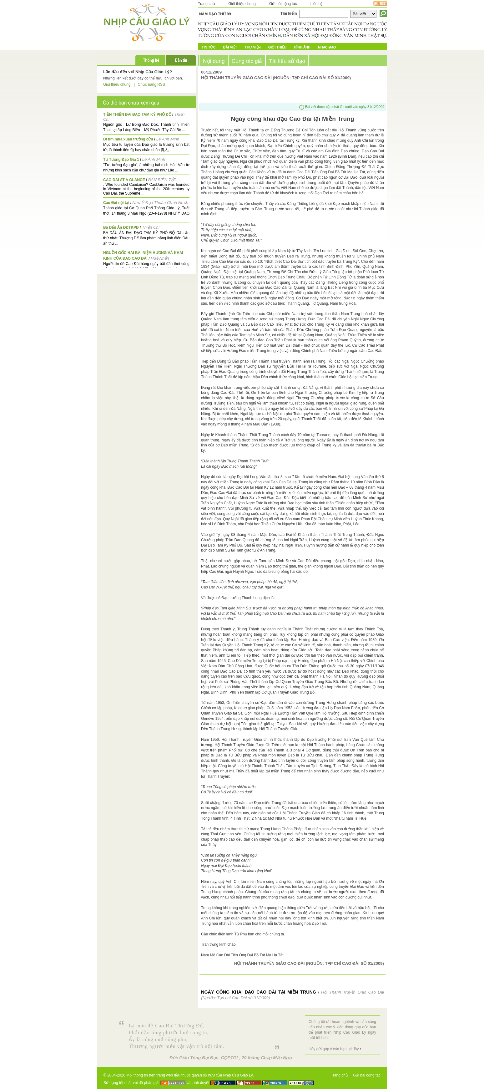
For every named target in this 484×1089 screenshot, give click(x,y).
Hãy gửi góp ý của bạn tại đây (334, 1049)
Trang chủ (206, 4)
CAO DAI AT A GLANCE (124, 180)
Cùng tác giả (247, 61)
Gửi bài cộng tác (283, 4)
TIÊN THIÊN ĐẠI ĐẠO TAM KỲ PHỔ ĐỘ (137, 114)
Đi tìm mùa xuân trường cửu (128, 139)
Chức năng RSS (151, 84)
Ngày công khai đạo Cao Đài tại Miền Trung (258, 992)
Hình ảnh (302, 47)
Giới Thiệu (277, 47)
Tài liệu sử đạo (287, 61)
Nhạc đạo (327, 47)
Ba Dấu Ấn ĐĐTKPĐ (121, 227)
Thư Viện (253, 47)
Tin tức (208, 47)
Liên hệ (316, 4)
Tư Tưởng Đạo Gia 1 (121, 159)
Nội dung (214, 61)
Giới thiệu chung (241, 4)
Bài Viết (230, 47)
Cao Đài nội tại (116, 203)
